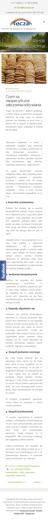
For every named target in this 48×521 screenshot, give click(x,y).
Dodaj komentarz (13, 89)
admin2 (29, 91)
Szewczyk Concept (27, 510)
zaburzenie (20, 475)
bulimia (27, 469)
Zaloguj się (29, 513)
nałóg (21, 472)
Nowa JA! (37, 482)
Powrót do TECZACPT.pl (25, 46)
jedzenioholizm (12, 472)
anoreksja (19, 469)
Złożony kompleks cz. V (17, 482)
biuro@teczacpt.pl (25, 7)
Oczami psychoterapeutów (28, 466)
